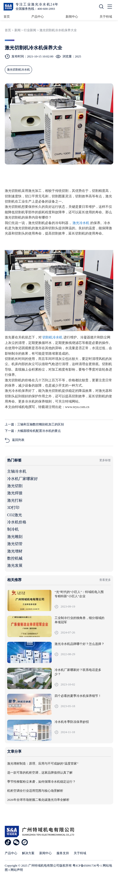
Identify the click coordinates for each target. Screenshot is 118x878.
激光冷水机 (81, 223)
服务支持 (62, 853)
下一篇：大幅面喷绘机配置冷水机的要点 (33, 431)
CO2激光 (14, 515)
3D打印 (13, 507)
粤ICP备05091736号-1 (87, 865)
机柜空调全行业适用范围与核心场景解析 (35, 790)
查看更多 (105, 580)
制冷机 (13, 529)
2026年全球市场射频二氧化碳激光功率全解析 (38, 799)
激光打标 (14, 500)
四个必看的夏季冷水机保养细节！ (78, 696)
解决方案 (28, 853)
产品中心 (37, 16)
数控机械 (14, 558)
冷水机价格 (16, 522)
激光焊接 (14, 493)
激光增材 (14, 551)
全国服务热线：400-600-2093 (35, 8)
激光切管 (14, 544)
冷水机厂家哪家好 (22, 479)
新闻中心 (72, 16)
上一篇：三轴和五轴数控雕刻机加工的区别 (34, 424)
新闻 (17, 30)
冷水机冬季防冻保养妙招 (72, 722)
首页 (7, 16)
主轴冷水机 (16, 471)
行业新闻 (30, 30)
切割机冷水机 (52, 337)
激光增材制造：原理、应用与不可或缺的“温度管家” (43, 763)
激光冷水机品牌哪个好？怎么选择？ (79, 644)
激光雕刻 (14, 537)
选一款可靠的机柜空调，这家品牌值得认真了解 (40, 772)
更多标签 (105, 460)
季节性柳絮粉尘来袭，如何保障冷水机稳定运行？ (41, 781)
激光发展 (14, 565)
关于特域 (106, 16)
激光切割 (14, 486)
